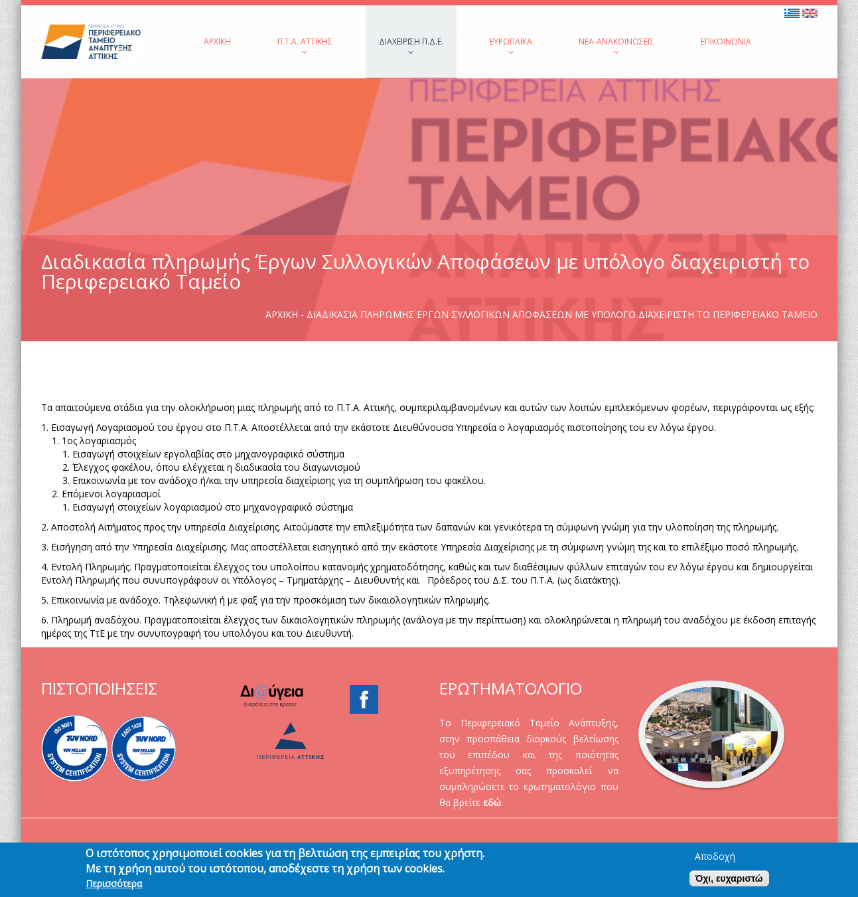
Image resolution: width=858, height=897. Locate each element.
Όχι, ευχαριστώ (729, 881)
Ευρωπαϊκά (511, 46)
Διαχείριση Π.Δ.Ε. (411, 46)
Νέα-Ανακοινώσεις (616, 46)
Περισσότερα (114, 886)
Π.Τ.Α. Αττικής (304, 46)
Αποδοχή (715, 859)
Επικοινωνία (726, 41)
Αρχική (217, 41)
